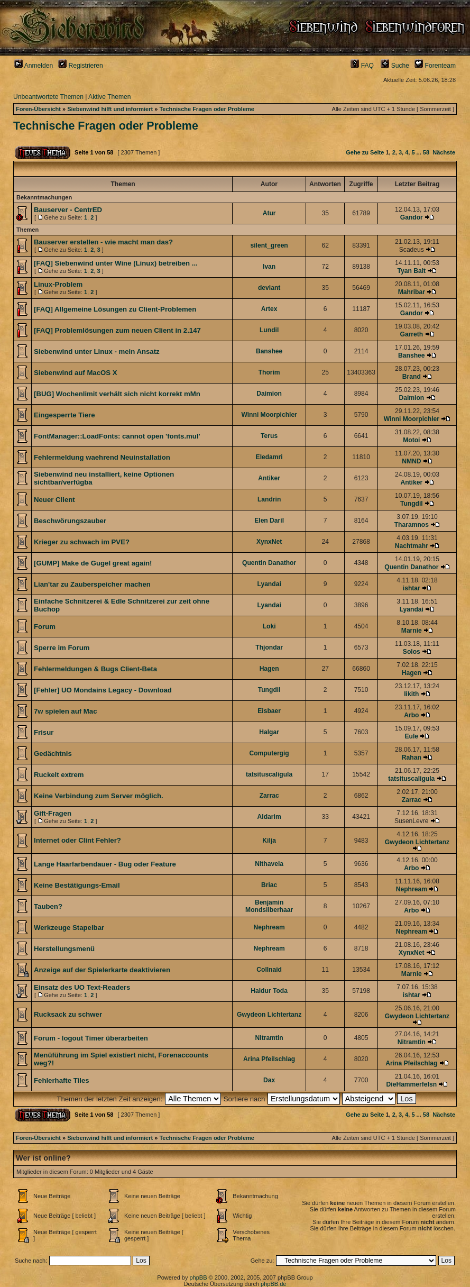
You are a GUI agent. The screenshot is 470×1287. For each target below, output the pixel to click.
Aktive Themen (109, 97)
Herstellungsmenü (64, 949)
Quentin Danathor (269, 563)
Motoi (411, 440)
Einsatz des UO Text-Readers (82, 987)
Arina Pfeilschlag (269, 1059)
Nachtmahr (411, 546)
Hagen (269, 668)
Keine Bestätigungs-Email (77, 885)
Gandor (411, 217)
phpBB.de (273, 1284)
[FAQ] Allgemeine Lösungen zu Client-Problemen (115, 309)
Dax (269, 1080)
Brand (411, 376)
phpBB (198, 1277)
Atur (269, 213)
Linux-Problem (58, 284)
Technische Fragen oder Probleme (206, 109)
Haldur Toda (269, 990)
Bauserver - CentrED (68, 210)
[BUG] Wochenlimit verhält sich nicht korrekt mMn (117, 394)
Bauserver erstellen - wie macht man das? (103, 242)
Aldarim (269, 816)
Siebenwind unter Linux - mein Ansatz (97, 351)
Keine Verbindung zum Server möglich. (98, 796)
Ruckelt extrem (59, 775)
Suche (395, 65)
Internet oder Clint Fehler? (77, 840)
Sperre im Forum (62, 648)
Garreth (411, 334)
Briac (269, 885)
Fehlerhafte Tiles (61, 1080)
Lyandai (269, 584)
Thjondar (269, 647)
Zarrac (269, 795)
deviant (269, 287)
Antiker (269, 478)
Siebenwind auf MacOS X (75, 373)
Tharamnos (411, 524)
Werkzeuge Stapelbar (69, 928)
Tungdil (411, 503)
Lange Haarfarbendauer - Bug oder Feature (105, 864)
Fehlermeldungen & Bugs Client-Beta (95, 669)
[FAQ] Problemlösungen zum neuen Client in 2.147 (117, 330)
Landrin (269, 499)
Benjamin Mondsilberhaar (269, 906)
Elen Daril (269, 520)
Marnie (411, 630)
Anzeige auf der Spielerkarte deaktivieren (102, 970)
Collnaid (269, 969)
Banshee (269, 351)
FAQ (362, 65)
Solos (411, 651)
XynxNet (269, 541)
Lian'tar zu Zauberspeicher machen (92, 584)
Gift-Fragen (52, 813)
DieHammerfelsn (411, 1084)
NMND (411, 461)
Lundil (269, 330)
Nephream (411, 889)
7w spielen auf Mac (65, 711)
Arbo (411, 715)
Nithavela (269, 864)
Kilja (269, 840)
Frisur (43, 732)
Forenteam (435, 65)
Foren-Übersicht (38, 109)
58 (426, 152)
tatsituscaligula (269, 774)
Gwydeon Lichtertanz (417, 842)
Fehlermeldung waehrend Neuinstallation (102, 457)
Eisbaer (269, 711)
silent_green (269, 245)
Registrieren (80, 65)
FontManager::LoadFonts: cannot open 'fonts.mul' (117, 436)
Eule (412, 736)
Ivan (269, 266)
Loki (269, 626)
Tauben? (48, 906)
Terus (269, 436)
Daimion (269, 393)
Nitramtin (269, 1038)
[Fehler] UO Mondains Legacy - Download (103, 690)
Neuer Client (54, 500)
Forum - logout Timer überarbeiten (91, 1038)
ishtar (411, 588)
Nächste (443, 152)
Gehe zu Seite (365, 152)
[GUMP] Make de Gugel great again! (93, 563)
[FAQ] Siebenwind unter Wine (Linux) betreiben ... (116, 263)
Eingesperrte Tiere (64, 415)
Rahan (411, 757)
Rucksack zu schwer (68, 1014)
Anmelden (33, 65)
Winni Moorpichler (269, 414)
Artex (269, 309)
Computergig (269, 753)
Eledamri (269, 457)
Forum (45, 627)
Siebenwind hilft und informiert (110, 109)
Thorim (269, 372)
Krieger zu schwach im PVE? (82, 542)
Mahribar (411, 292)
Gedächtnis (53, 753)
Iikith (411, 694)
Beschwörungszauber (70, 521)
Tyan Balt (412, 271)
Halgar (269, 732)
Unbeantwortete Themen (48, 97)
